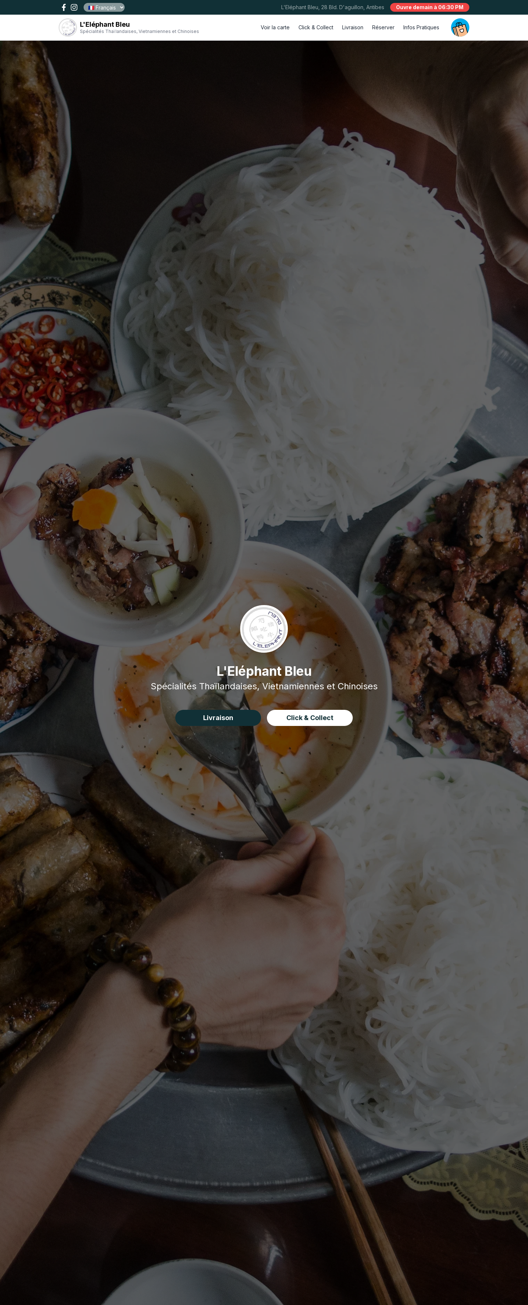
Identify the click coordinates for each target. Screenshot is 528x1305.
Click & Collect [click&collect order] (309, 718)
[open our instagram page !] (74, 7)
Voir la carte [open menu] (275, 27)
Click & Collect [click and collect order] (315, 27)
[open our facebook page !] (63, 7)
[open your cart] (460, 27)
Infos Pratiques (421, 27)
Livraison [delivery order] (352, 27)
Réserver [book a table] (383, 27)
